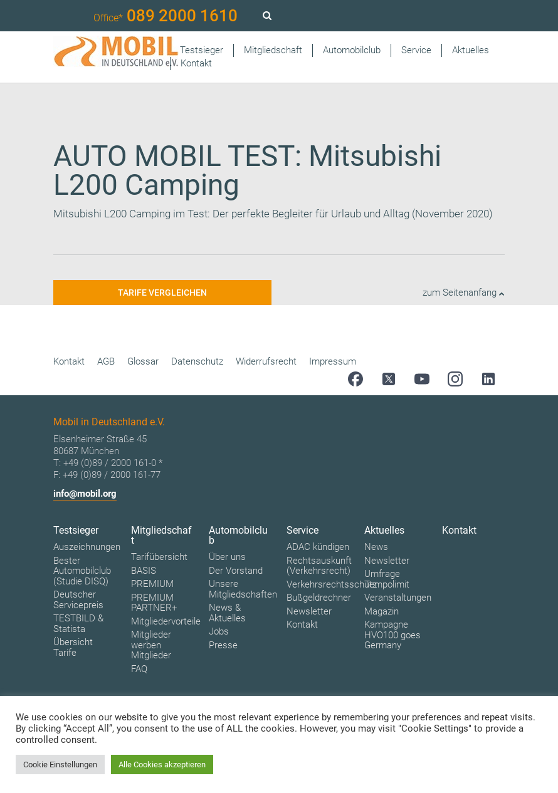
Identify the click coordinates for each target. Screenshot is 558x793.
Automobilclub (352, 50)
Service (416, 50)
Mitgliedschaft (273, 50)
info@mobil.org (85, 493)
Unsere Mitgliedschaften (243, 589)
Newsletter (309, 611)
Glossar (143, 361)
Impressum (332, 361)
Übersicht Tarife (73, 647)
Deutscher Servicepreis (78, 600)
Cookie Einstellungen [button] (60, 764)
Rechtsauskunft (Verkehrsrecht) (319, 566)
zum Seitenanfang (464, 292)
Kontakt (196, 63)
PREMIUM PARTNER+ (154, 603)
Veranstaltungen (397, 597)
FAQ (139, 669)
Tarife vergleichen (162, 293)
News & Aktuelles (227, 613)
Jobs (219, 631)
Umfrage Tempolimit (386, 579)
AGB (106, 361)
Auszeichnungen (86, 546)
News (376, 546)
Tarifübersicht (159, 556)
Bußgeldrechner (319, 597)
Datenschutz (197, 361)
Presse (223, 645)
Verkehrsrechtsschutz (332, 584)
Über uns (227, 556)
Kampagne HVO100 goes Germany (392, 635)
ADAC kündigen (318, 546)
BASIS (143, 570)
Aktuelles (470, 50)
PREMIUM (152, 583)
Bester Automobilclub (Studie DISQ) (82, 571)
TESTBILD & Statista (78, 624)
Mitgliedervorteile (166, 621)
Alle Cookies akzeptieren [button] (162, 764)
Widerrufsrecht (266, 361)
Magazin (381, 611)
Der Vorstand (236, 570)
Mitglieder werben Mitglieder (151, 645)
